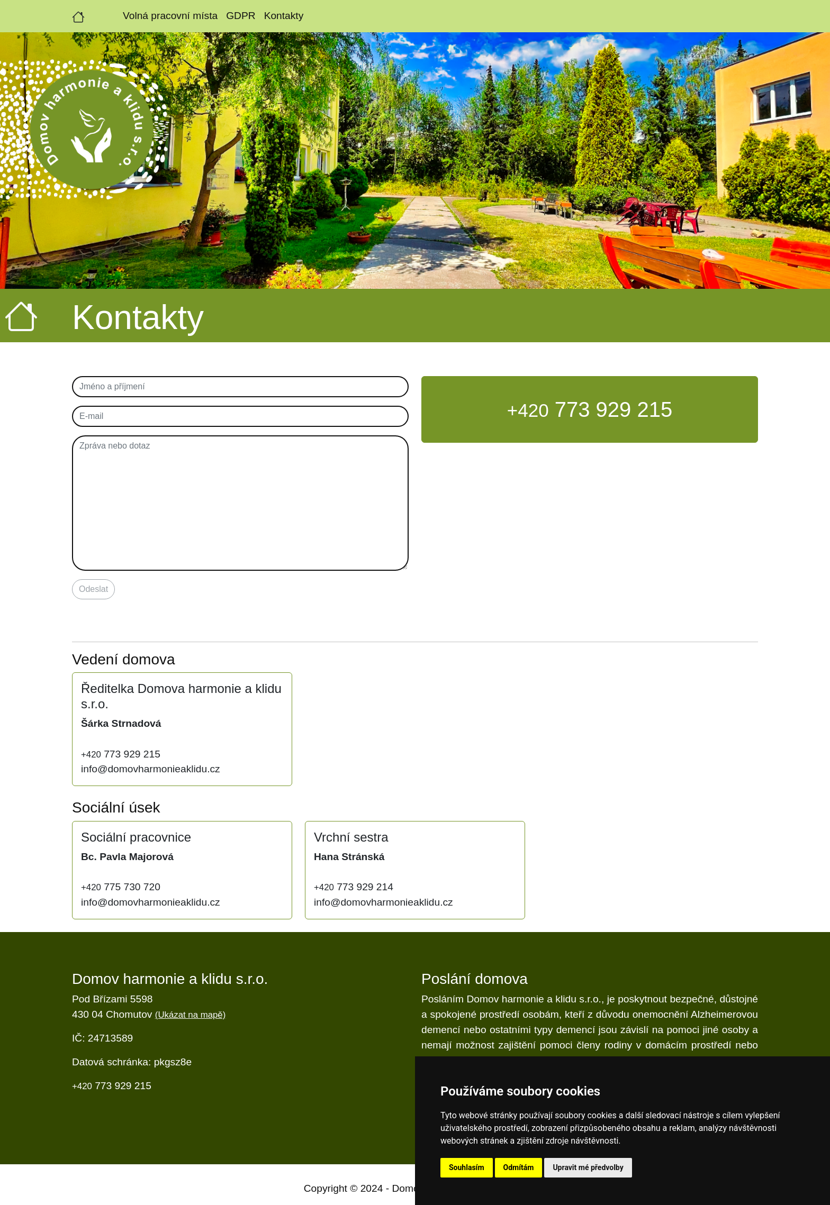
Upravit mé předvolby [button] (588, 1167)
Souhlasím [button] (466, 1167)
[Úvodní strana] (78, 15)
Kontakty (284, 15)
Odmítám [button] (518, 1167)
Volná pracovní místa (170, 15)
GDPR (240, 15)
